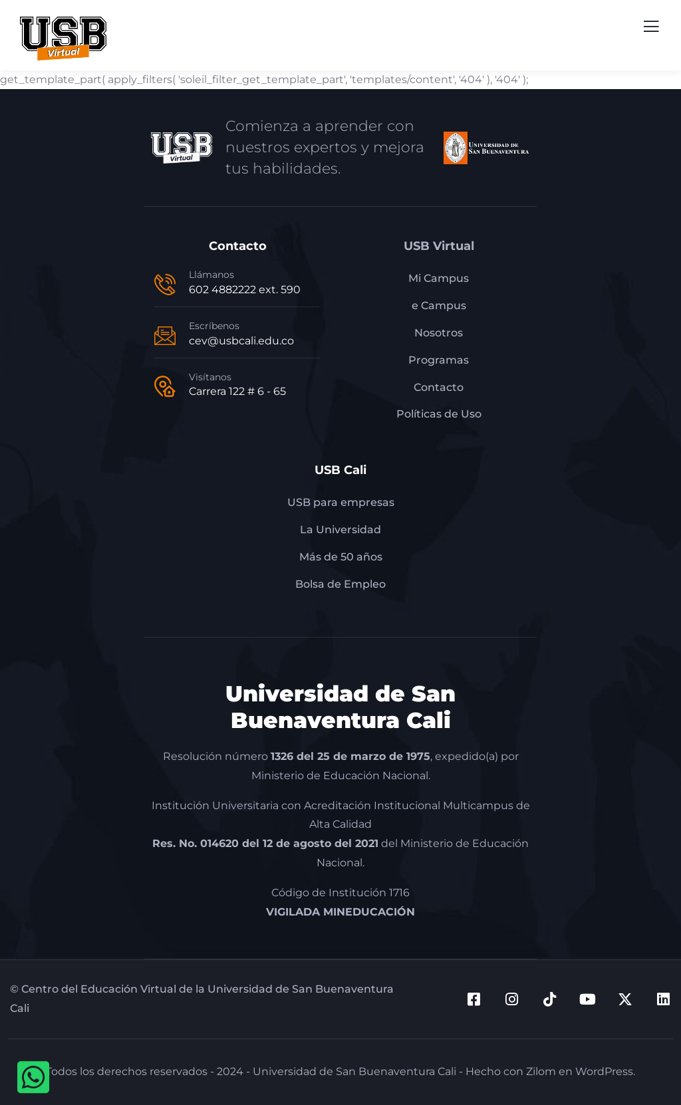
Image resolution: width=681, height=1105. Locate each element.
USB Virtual (439, 246)
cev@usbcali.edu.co (241, 340)
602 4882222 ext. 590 (245, 289)
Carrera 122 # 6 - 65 (237, 391)
